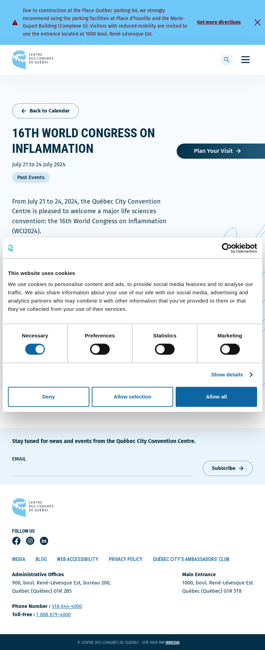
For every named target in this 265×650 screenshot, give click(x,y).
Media (18, 559)
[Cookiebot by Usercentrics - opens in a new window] (227, 248)
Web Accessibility (77, 559)
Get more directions (219, 22)
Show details (227, 374)
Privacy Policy (126, 559)
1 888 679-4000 (53, 614)
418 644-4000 (67, 606)
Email (19, 459)
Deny (48, 397)
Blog (41, 559)
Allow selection (132, 397)
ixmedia (177, 642)
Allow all (216, 397)
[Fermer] (257, 22)
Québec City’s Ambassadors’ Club (191, 559)
